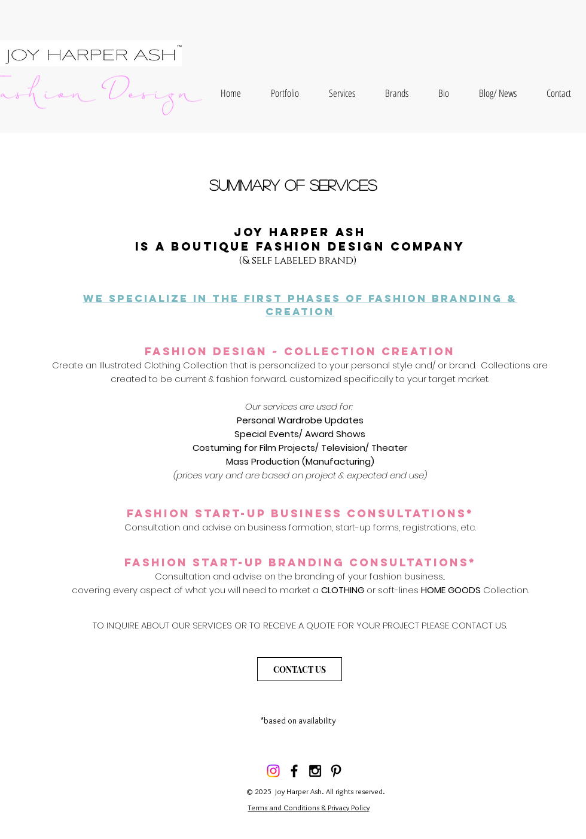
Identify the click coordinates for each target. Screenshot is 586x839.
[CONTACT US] (299, 669)
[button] (285, 93)
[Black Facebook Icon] (294, 770)
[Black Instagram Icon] (315, 770)
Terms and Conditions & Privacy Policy (309, 807)
